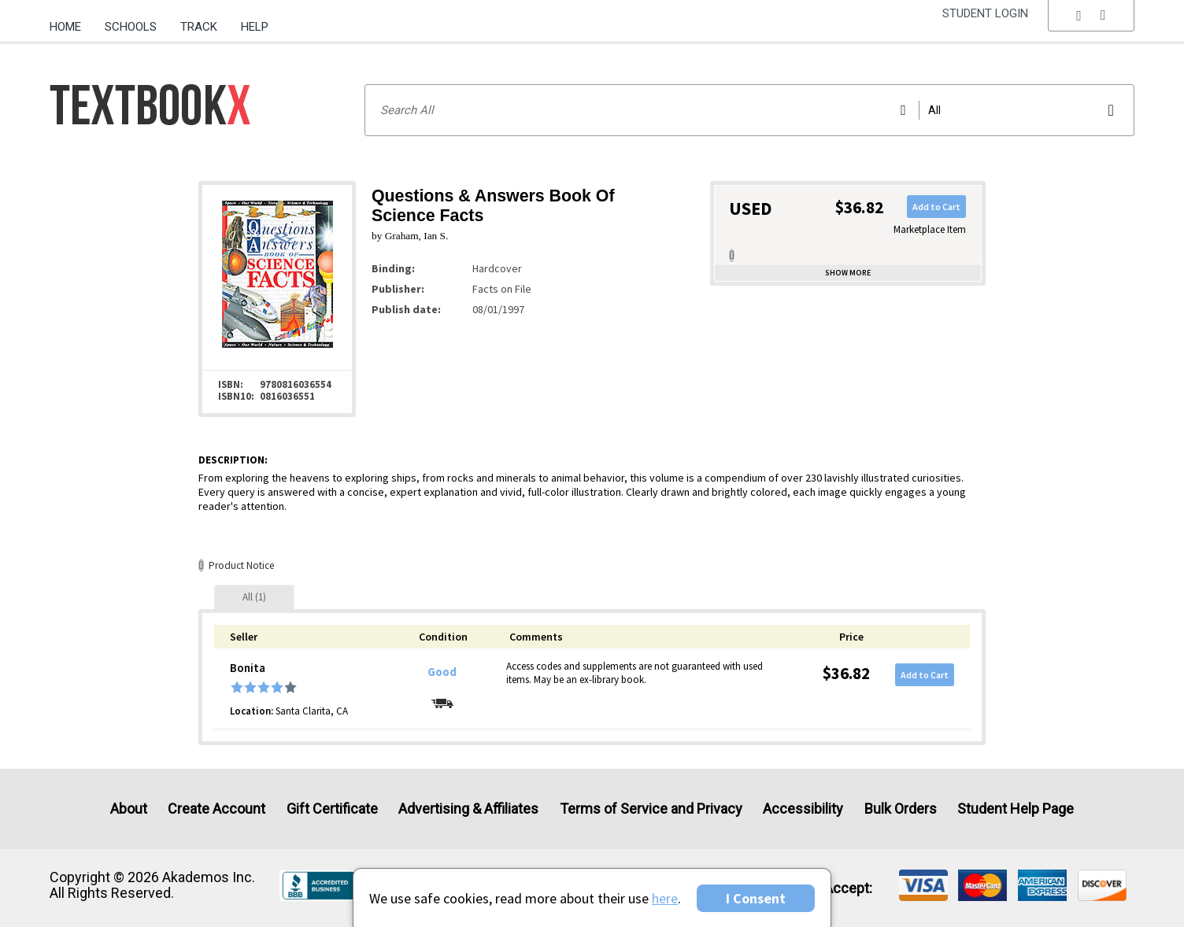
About (128, 808)
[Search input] (749, 110)
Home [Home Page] (65, 27)
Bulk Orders (900, 808)
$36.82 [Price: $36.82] (846, 673)
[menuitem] (71, 21)
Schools (131, 27)
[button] (1091, 27)
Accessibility (803, 808)
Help (254, 27)
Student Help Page (1015, 808)
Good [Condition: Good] (442, 672)
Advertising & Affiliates (468, 808)
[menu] (1091, 27)
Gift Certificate (332, 808)
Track (198, 27)
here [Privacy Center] (665, 898)
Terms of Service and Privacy (651, 808)
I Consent (756, 898)
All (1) (254, 597)
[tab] (254, 597)
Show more (848, 273)
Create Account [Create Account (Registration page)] (216, 808)
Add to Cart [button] (936, 206)
